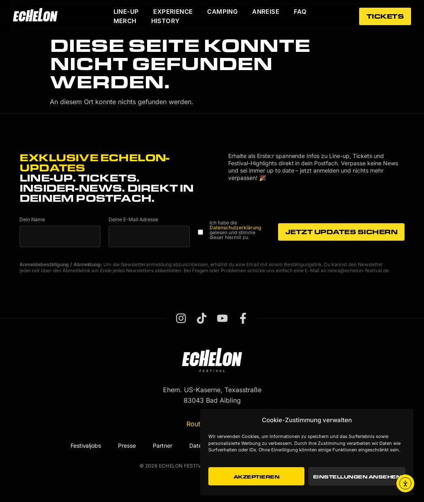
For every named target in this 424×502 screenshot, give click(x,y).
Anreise (265, 11)
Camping (222, 11)
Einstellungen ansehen (357, 476)
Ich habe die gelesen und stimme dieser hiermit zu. (235, 230)
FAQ (300, 11)
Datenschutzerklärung (235, 227)
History (165, 21)
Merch (125, 21)
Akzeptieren (256, 476)
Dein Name (32, 219)
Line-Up (126, 11)
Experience (173, 11)
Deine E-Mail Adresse (133, 219)
